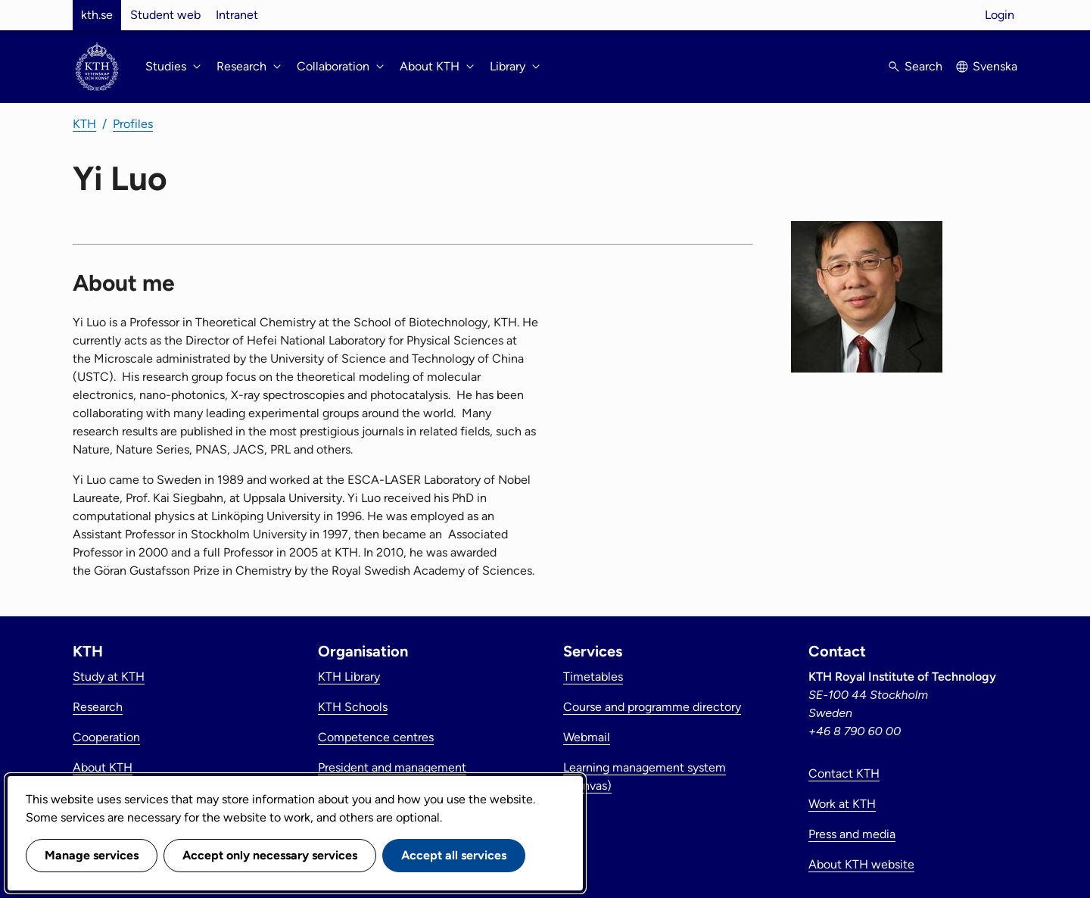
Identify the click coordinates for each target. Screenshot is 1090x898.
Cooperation (106, 737)
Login (999, 15)
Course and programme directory (652, 707)
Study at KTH (109, 676)
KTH (84, 124)
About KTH (102, 767)
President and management (392, 767)
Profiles (133, 124)
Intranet (237, 15)
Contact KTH (844, 773)
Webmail (586, 737)
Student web (165, 15)
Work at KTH (842, 804)
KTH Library (349, 676)
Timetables (593, 676)
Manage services (92, 855)
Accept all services (453, 855)
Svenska (995, 66)
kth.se (97, 15)
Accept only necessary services (269, 855)
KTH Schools (353, 707)
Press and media (851, 834)
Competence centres (376, 737)
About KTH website (861, 864)
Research (98, 707)
